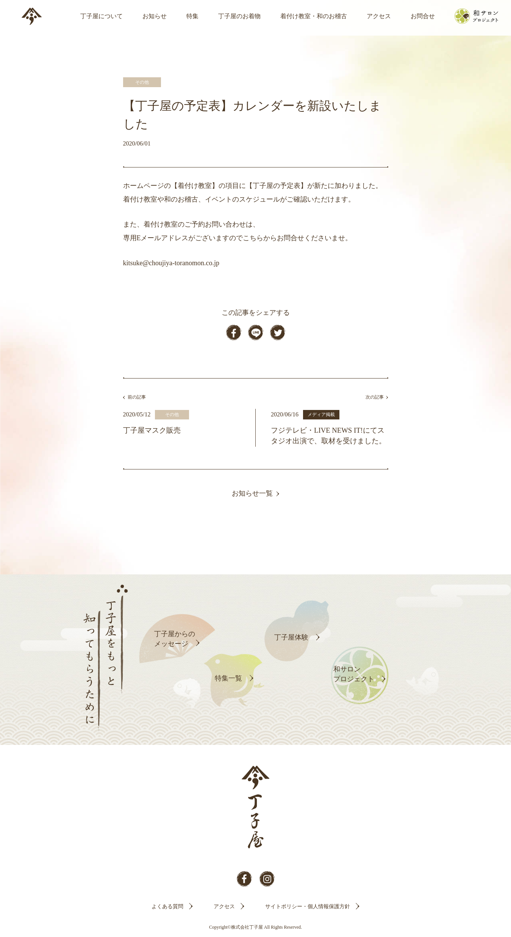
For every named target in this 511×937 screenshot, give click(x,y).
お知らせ (154, 16)
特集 (192, 16)
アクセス (379, 16)
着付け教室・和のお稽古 (313, 16)
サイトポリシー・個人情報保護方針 (307, 906)
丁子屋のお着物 (239, 16)
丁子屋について (101, 16)
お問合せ (423, 16)
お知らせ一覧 (252, 493)
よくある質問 (167, 906)
